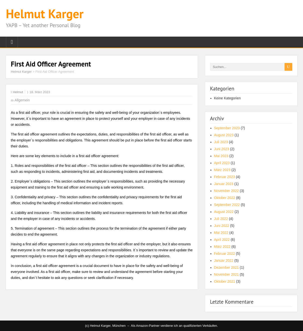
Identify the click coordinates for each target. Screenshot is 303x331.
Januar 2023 (224, 184)
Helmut (18, 92)
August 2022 (224, 212)
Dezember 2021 (226, 267)
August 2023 (224, 135)
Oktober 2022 (224, 198)
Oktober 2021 (224, 281)
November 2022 (226, 191)
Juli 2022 (221, 219)
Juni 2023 (221, 149)
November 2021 (226, 274)
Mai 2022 (221, 233)
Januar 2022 (224, 261)
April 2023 (222, 163)
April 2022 (222, 240)
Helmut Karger (45, 13)
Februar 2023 (224, 177)
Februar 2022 (224, 254)
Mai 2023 (221, 156)
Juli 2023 (221, 142)
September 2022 (227, 205)
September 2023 (227, 128)
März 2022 (222, 247)
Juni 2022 (221, 226)
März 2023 (222, 170)
